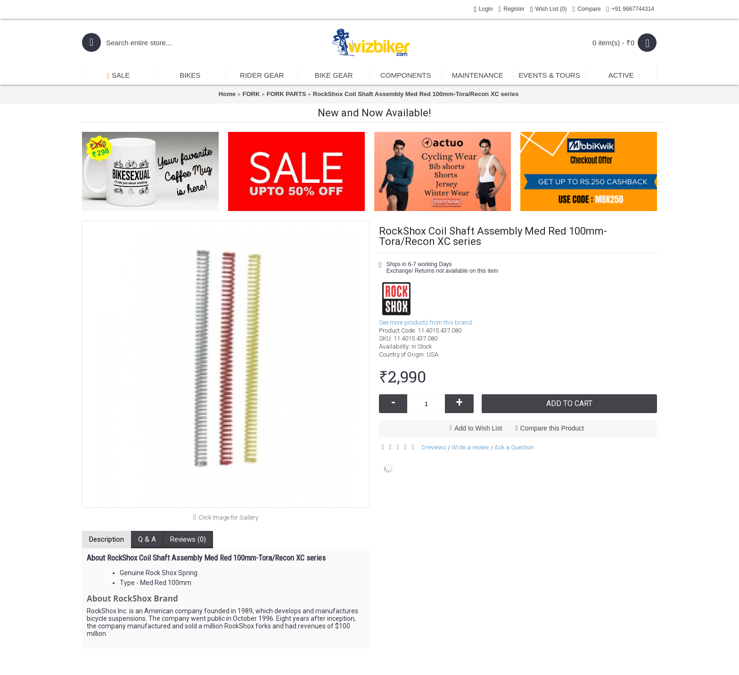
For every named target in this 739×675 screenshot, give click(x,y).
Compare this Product (552, 428)
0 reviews (433, 447)
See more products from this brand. (426, 322)
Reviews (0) (188, 539)
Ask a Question (514, 447)
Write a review (470, 447)
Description (106, 539)
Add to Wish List (478, 428)
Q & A (147, 539)
